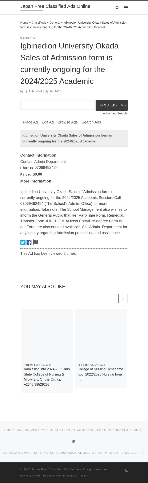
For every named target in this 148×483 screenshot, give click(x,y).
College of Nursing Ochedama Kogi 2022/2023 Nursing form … (100, 374)
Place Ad (30, 122)
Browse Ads (68, 122)
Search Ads (91, 122)
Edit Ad (48, 122)
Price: (26, 174)
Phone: (27, 167)
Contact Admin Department (43, 162)
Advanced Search (115, 113)
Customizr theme (76, 475)
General (54, 22)
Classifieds (39, 22)
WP (38, 475)
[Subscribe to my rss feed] (126, 471)
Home (24, 22)
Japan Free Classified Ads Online (55, 469)
